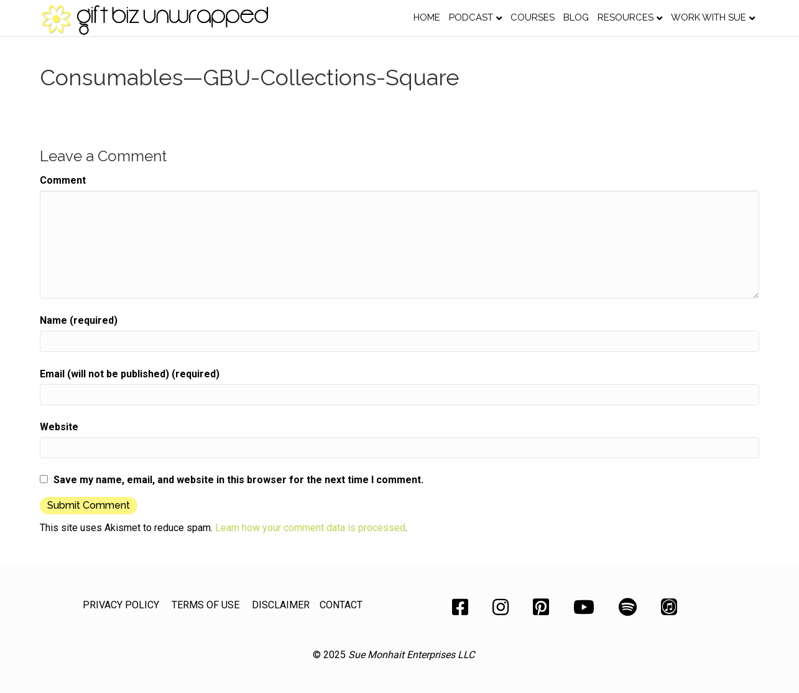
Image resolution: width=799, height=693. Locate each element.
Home (426, 17)
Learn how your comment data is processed (310, 528)
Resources (626, 17)
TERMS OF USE (205, 605)
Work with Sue (708, 17)
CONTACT (341, 605)
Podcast (471, 17)
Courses (532, 17)
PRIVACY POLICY (121, 605)
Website (59, 427)
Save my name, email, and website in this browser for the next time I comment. (238, 480)
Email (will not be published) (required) (129, 374)
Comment (63, 180)
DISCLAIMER (281, 605)
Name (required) (79, 320)
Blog (576, 17)
